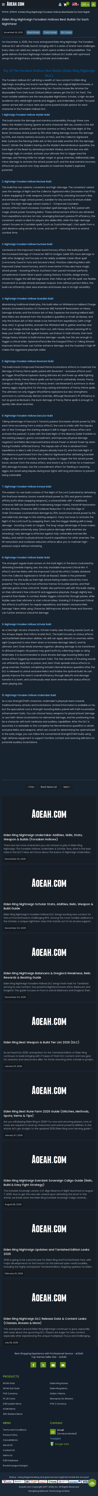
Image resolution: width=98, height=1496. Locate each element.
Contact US (9, 1450)
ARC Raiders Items (12, 1414)
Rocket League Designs (15, 1465)
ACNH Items (9, 1408)
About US (8, 1445)
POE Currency (10, 1393)
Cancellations (10, 1440)
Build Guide (33, 32)
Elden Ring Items (58, 1388)
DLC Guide (66, 32)
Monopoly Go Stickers (61, 1398)
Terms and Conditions (14, 1429)
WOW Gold (9, 1383)
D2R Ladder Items (12, 1403)
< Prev (30, 787)
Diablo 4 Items (57, 1393)
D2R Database (10, 1460)
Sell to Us (7, 1455)
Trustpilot (55, 1438)
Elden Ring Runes (59, 1383)
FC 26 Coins (9, 1398)
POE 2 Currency (58, 1403)
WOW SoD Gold (11, 1388)
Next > (67, 787)
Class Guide (50, 32)
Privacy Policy (10, 1434)
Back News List (49, 787)
